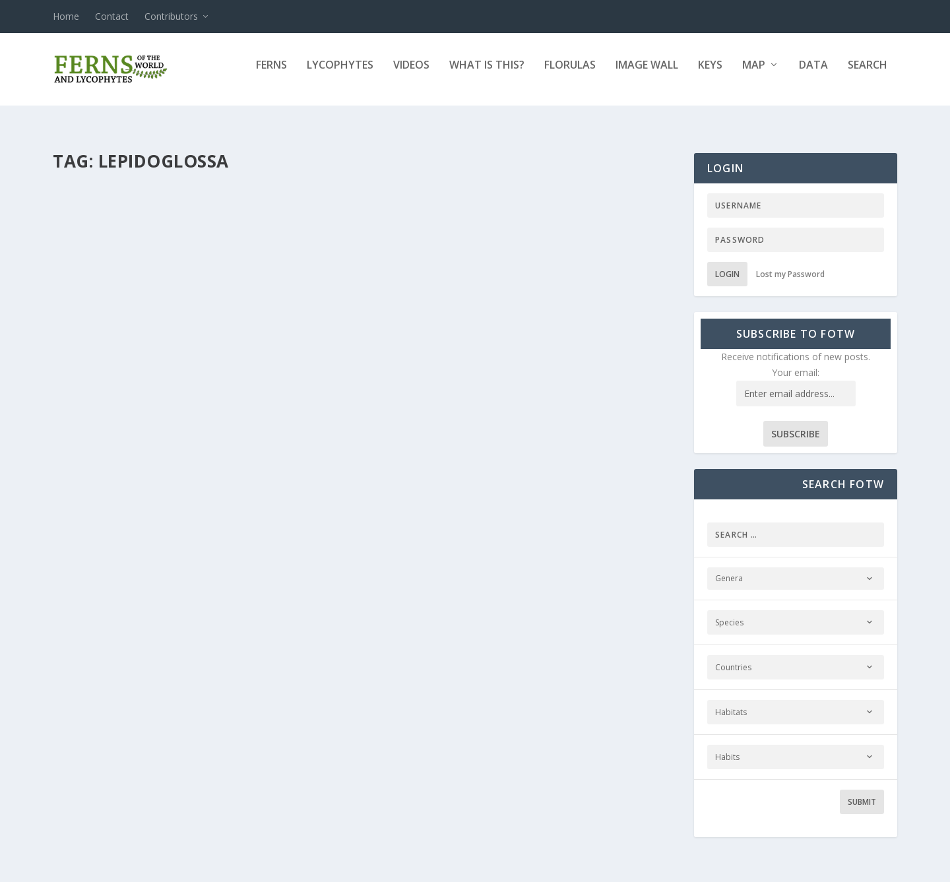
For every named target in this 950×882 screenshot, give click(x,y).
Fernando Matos (108, 391)
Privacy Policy (338, 866)
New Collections (259, 391)
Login (727, 262)
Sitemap (462, 866)
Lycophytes (340, 75)
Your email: (795, 360)
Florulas (570, 75)
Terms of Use (406, 866)
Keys (710, 75)
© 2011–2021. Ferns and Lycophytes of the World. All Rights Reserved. (747, 866)
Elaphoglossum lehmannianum (484, 370)
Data (813, 75)
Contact (112, 16)
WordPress (267, 867)
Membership (560, 866)
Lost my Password (790, 262)
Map (753, 75)
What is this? (486, 75)
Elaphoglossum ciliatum (144, 370)
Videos (411, 75)
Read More (100, 459)
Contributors (171, 16)
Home (66, 16)
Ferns (271, 75)
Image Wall (647, 75)
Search (867, 75)
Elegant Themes (143, 867)
